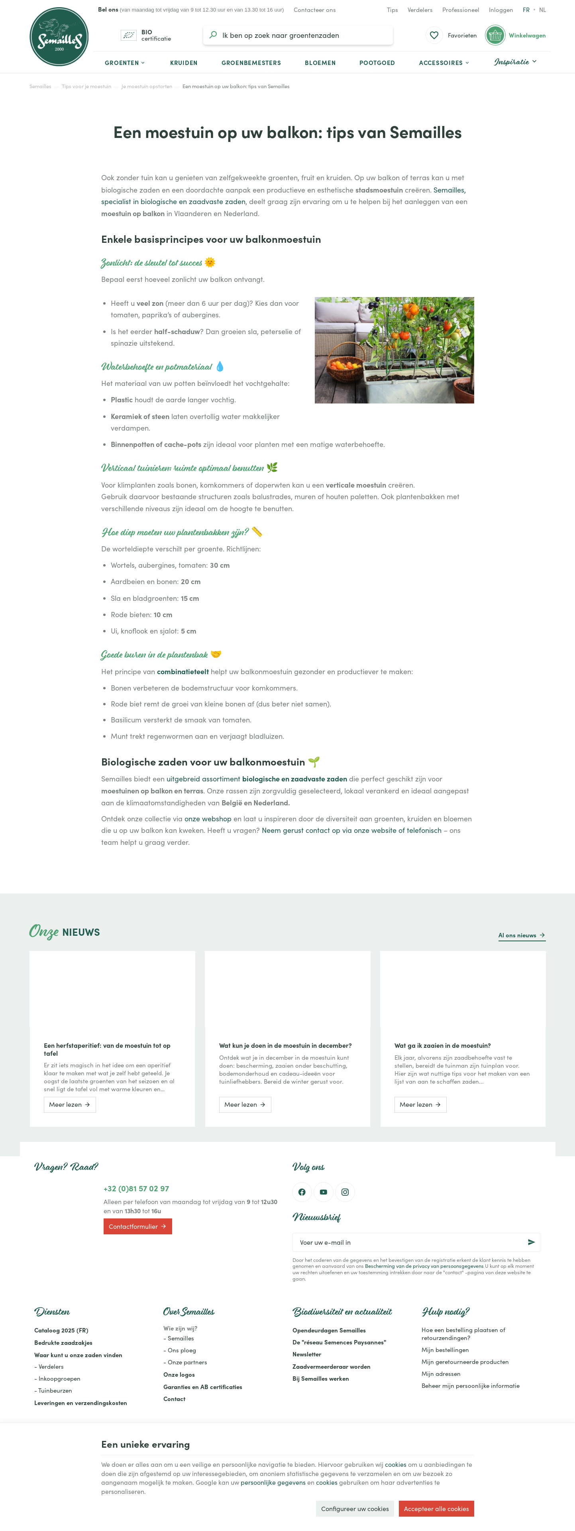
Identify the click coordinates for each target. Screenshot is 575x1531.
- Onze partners (185, 1362)
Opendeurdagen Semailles (329, 1330)
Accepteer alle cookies (436, 1508)
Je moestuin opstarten (147, 86)
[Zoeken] (212, 35)
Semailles (40, 86)
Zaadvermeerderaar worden (331, 1366)
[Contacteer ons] (315, 9)
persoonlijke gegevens (273, 1482)
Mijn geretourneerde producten (465, 1362)
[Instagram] (345, 1192)
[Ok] (531, 1242)
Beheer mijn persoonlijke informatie (471, 1385)
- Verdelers (49, 1366)
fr (526, 10)
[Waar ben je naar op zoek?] (298, 35)
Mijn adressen (441, 1374)
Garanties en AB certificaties (202, 1386)
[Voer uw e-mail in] (416, 1242)
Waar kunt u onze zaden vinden (78, 1354)
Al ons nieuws (517, 935)
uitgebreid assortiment (257, 778)
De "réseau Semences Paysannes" (339, 1342)
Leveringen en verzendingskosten (80, 1402)
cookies (395, 1464)
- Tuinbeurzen (53, 1390)
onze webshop (208, 818)
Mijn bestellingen (445, 1350)
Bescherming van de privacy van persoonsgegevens (424, 1265)
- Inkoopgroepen (57, 1378)
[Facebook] (302, 1192)
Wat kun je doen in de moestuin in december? (285, 1045)
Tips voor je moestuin (86, 86)
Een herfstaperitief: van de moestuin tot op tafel (107, 1049)
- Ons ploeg (179, 1350)
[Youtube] (323, 1192)
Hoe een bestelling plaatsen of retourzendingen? (463, 1334)
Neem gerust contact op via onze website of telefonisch (352, 830)
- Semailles (178, 1338)
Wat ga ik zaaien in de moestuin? (442, 1045)
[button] (445, 62)
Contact (174, 1398)
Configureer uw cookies (355, 1508)
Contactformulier (138, 1226)
